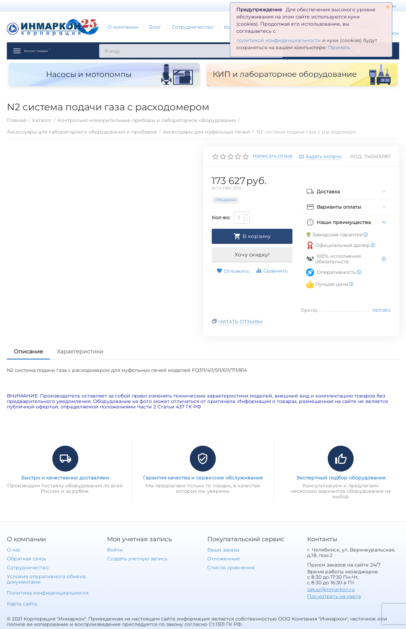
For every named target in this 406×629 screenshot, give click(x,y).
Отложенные (223, 559)
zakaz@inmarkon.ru (330, 589)
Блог (155, 27)
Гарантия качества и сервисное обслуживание (203, 478)
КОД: (356, 156)
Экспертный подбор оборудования (340, 478)
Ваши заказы (223, 550)
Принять (339, 47)
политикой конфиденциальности (278, 40)
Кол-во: (221, 217)
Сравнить (272, 270)
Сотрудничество (192, 27)
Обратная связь (26, 559)
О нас (14, 550)
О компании (123, 27)
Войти (115, 550)
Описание (28, 351)
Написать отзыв (273, 156)
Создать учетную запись (137, 559)
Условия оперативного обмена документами (46, 579)
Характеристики (80, 351)
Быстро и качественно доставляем (65, 478)
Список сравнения (230, 567)
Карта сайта (22, 604)
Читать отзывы (241, 322)
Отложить (233, 271)
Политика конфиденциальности (48, 593)
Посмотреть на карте (334, 596)
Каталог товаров (50, 51)
